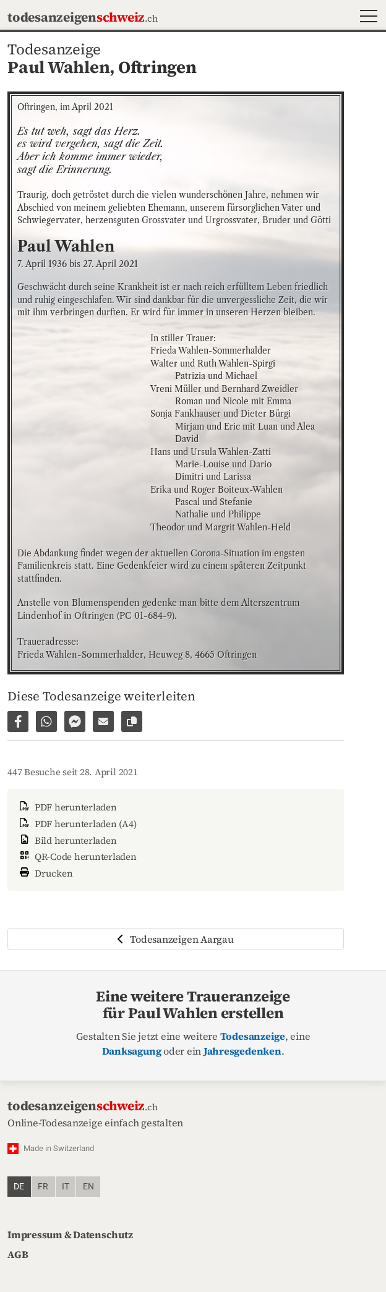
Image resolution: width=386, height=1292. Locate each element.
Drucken (45, 872)
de (19, 1186)
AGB (17, 1254)
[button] (366, 17)
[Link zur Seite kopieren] (131, 721)
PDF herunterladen (67, 807)
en (88, 1186)
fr (43, 1186)
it (65, 1186)
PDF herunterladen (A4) (76, 823)
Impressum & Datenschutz (69, 1234)
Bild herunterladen (66, 840)
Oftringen (157, 67)
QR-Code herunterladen (77, 856)
